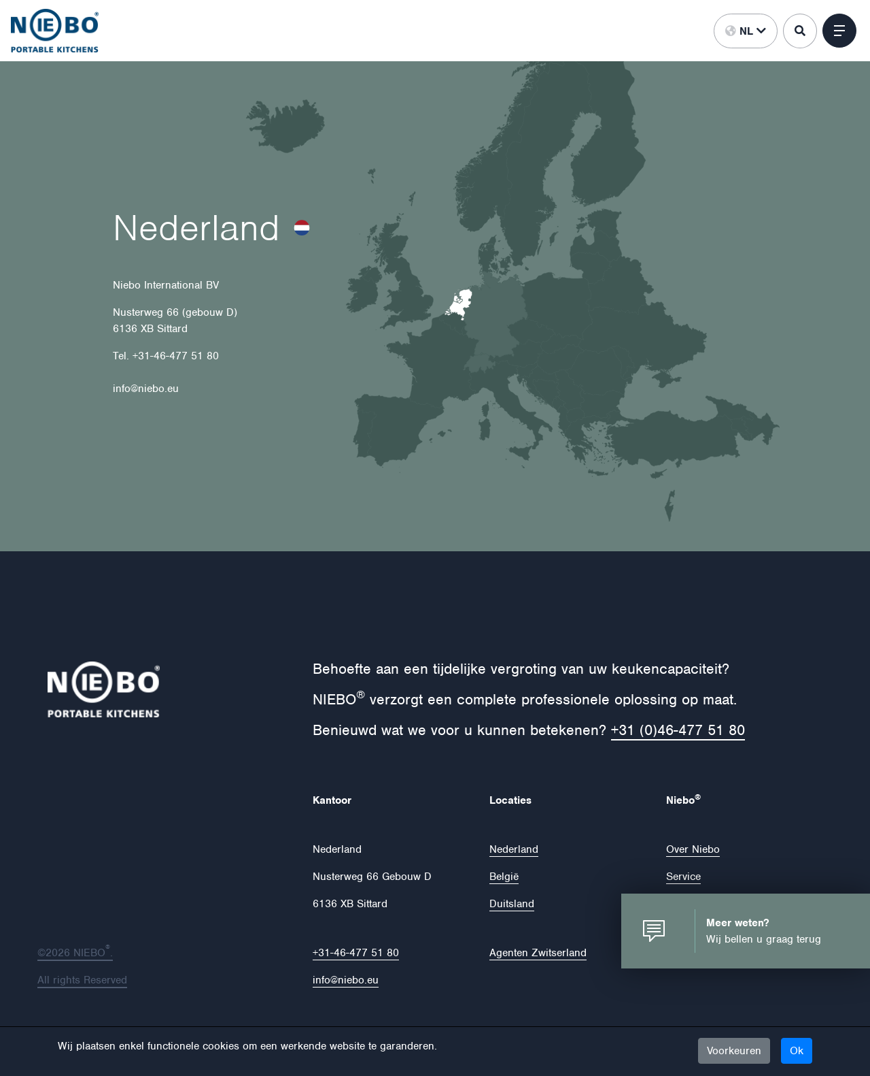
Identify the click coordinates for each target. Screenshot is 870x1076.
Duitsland (511, 904)
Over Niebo (693, 849)
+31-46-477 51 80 (356, 953)
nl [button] (745, 31)
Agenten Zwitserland (538, 953)
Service (683, 876)
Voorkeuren (734, 1051)
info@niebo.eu (346, 980)
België (504, 876)
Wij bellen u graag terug (763, 939)
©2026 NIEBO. (75, 953)
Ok (796, 1051)
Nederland (513, 849)
